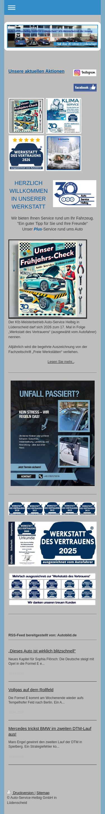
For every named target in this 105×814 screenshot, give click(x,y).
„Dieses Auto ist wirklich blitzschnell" (42, 650)
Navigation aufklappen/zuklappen (52, 7)
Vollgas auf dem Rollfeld (30, 689)
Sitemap (42, 793)
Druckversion (20, 793)
